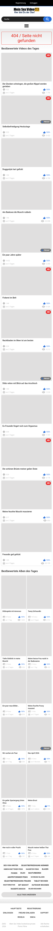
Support (44, 913)
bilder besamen (35, 889)
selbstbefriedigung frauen (17, 881)
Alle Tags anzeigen (26, 895)
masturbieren (34, 873)
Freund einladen (27, 913)
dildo (22, 873)
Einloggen (33, 3)
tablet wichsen (41, 881)
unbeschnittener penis (13, 869)
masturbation (9, 885)
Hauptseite (16, 908)
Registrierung (21, 3)
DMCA (32, 917)
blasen (45, 869)
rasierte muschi (18, 889)
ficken (14, 873)
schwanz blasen (38, 877)
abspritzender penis (18, 877)
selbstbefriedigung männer (35, 865)
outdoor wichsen (40, 885)
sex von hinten (10, 865)
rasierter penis (32, 869)
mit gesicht (23, 885)
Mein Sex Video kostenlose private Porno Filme (22, 925)
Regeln (21, 917)
